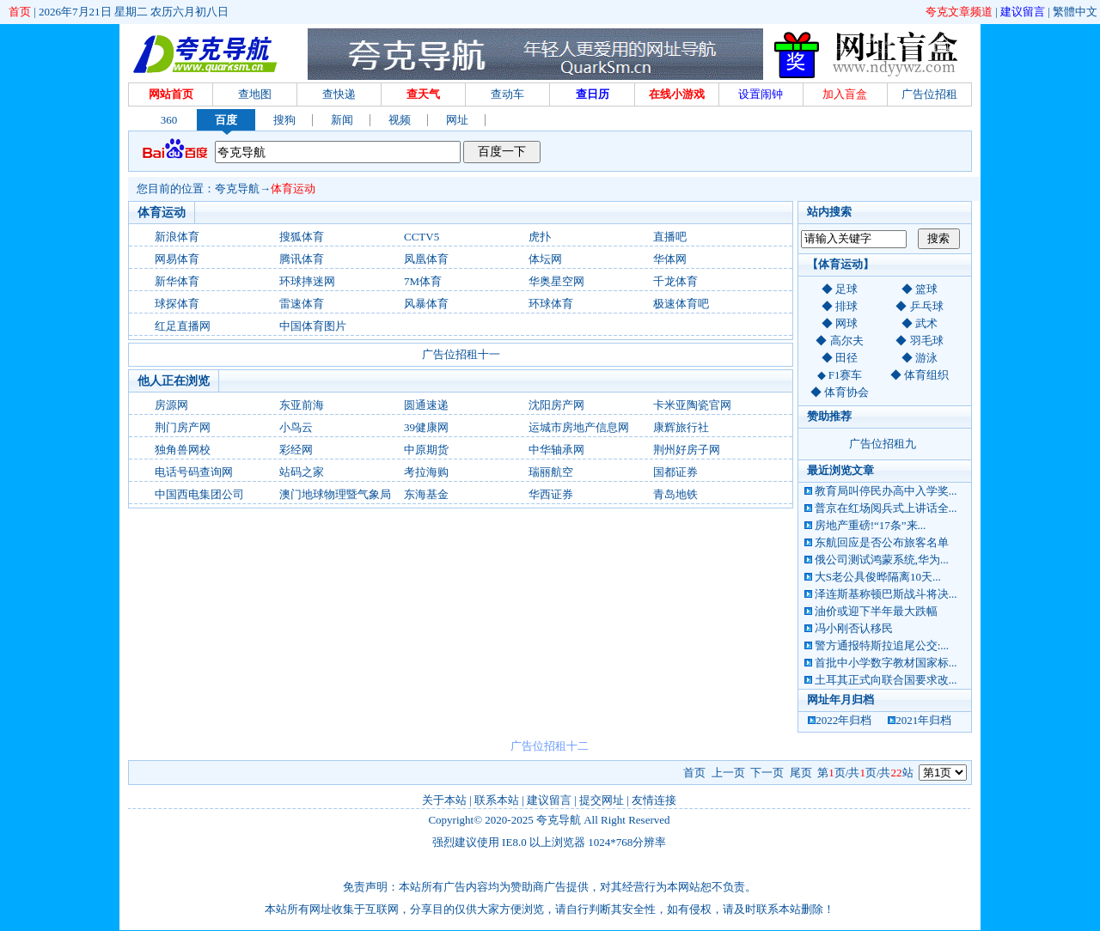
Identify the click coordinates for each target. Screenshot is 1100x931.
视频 (399, 119)
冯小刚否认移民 (854, 628)
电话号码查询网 (194, 472)
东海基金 (426, 494)
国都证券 (675, 472)
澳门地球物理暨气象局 (335, 494)
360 (169, 119)
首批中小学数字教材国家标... (886, 662)
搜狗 (284, 119)
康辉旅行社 (681, 427)
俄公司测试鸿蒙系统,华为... (882, 559)
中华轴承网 (556, 449)
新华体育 (177, 281)
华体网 (670, 259)
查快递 (339, 94)
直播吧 (670, 236)
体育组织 (926, 374)
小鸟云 (296, 427)
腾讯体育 (301, 259)
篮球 (926, 289)
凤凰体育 (426, 259)
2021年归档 (923, 720)
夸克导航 (237, 188)
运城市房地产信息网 (579, 427)
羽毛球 (927, 340)
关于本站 (444, 800)
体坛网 (545, 259)
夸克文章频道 (959, 11)
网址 (457, 119)
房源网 (171, 405)
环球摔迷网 (307, 281)
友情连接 (654, 800)
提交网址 (601, 800)
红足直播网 (183, 325)
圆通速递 (426, 405)
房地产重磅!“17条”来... (870, 525)
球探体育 (177, 303)
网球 (846, 323)
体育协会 (846, 392)
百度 (226, 119)
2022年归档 (843, 720)
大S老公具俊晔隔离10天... (878, 576)
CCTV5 (421, 236)
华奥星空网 (556, 281)
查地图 (255, 94)
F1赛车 (845, 374)
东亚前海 (301, 405)
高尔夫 (847, 340)
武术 (926, 323)
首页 (20, 11)
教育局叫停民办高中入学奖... (886, 490)
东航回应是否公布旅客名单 (882, 542)
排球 (846, 306)
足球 (846, 289)
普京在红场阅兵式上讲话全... (886, 508)
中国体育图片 (312, 325)
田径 (846, 357)
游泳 (926, 357)
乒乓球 (927, 306)
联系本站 (496, 800)
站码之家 (301, 472)
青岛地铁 (675, 494)
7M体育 (423, 281)
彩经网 (296, 449)
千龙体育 (675, 281)
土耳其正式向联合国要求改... (886, 679)
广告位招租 (929, 94)
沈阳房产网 (556, 405)
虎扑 (540, 236)
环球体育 (551, 303)
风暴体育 (426, 303)
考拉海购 (426, 472)
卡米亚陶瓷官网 (692, 405)
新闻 (342, 119)
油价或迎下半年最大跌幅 (876, 611)
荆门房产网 (183, 427)
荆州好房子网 (686, 449)
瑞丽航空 (551, 472)
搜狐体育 (301, 236)
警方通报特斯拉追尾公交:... (882, 645)
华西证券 (551, 494)
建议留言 (1022, 11)
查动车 (507, 94)
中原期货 (426, 449)
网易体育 (177, 259)
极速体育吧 (681, 303)
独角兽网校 (183, 449)
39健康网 (426, 427)
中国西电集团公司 (199, 494)
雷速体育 (301, 303)
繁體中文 (1075, 11)
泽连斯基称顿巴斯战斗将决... (886, 593)
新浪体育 (177, 236)
